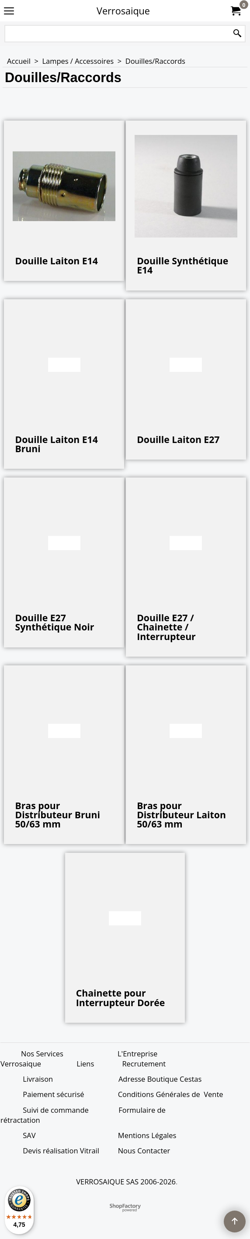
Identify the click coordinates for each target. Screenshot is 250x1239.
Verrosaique (123, 10)
